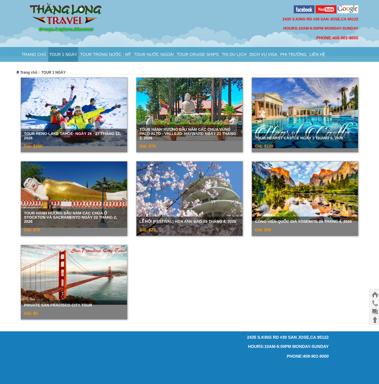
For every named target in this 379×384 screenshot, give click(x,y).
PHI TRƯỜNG (293, 54)
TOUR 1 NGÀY (63, 54)
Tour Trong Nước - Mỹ (105, 54)
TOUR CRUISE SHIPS (198, 54)
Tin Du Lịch (234, 54)
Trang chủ (34, 54)
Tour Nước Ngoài (154, 54)
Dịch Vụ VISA (263, 54)
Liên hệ (317, 54)
